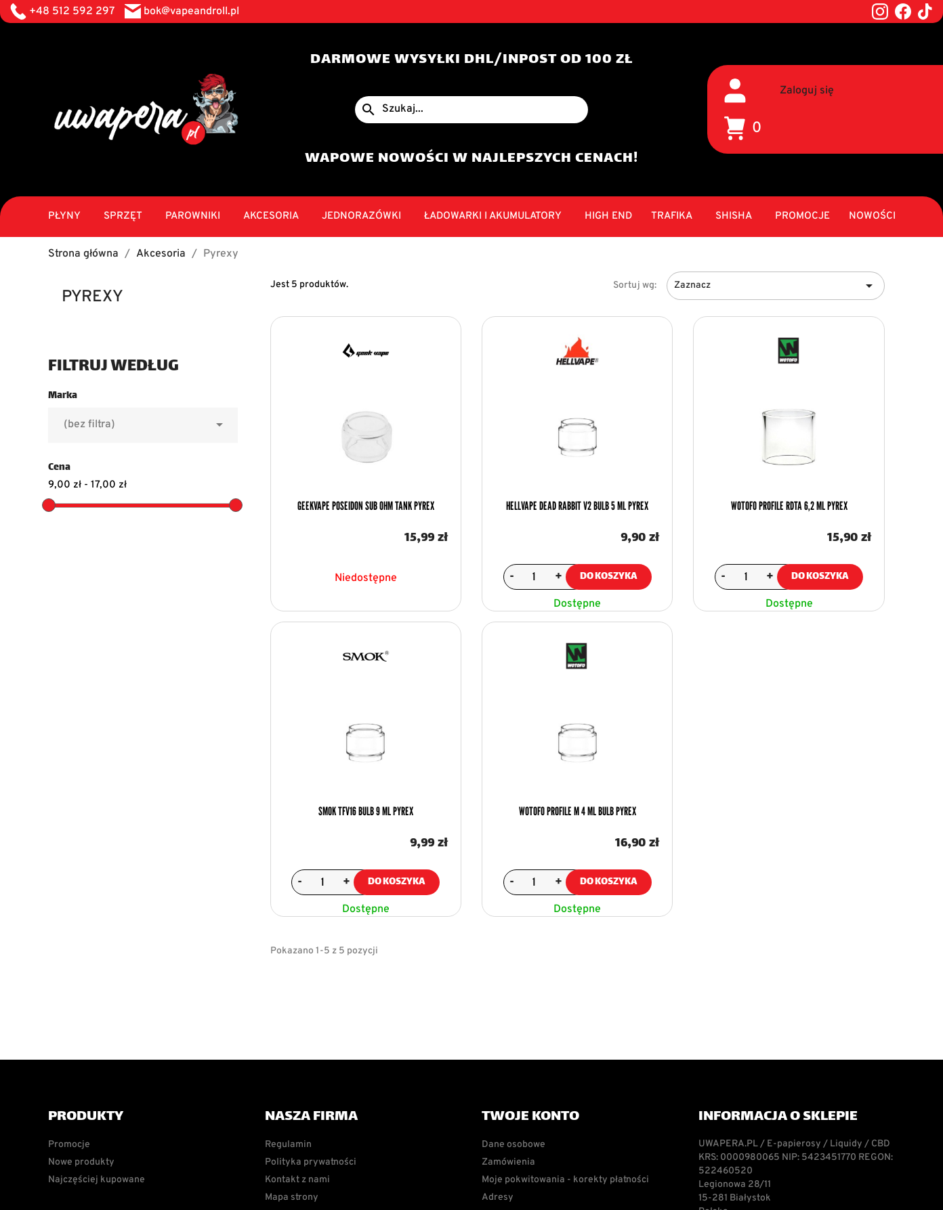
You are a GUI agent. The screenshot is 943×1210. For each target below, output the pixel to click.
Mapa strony (291, 1197)
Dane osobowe (513, 1144)
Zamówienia (508, 1162)
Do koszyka (608, 576)
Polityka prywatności (310, 1162)
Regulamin (288, 1144)
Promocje (69, 1144)
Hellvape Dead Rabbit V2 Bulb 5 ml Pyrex (577, 506)
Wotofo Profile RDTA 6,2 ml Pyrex (789, 506)
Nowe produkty (81, 1162)
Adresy (498, 1197)
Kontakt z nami (297, 1180)
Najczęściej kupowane (96, 1180)
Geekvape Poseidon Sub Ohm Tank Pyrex (365, 506)
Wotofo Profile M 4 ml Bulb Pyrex (577, 811)
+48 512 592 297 (71, 11)
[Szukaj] (471, 109)
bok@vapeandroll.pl (191, 11)
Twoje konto (530, 1116)
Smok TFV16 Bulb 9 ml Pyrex (365, 811)
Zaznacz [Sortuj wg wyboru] (775, 286)
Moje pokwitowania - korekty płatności (565, 1180)
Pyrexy (92, 297)
